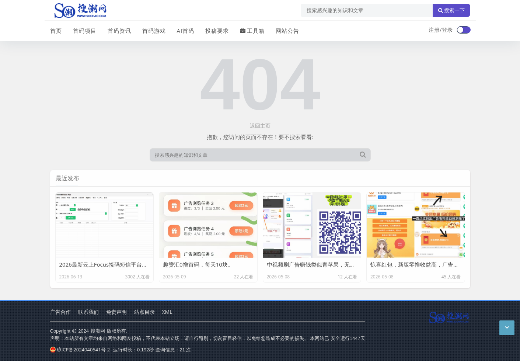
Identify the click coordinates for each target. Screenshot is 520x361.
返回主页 (260, 125)
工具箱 (252, 30)
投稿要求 (217, 30)
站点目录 (144, 311)
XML (167, 311)
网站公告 (287, 30)
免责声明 (116, 311)
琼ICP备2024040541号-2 (80, 349)
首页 (56, 30)
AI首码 (186, 30)
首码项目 (85, 30)
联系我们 (88, 311)
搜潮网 (98, 330)
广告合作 (60, 311)
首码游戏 (154, 30)
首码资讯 (119, 30)
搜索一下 (451, 10)
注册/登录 (441, 29)
